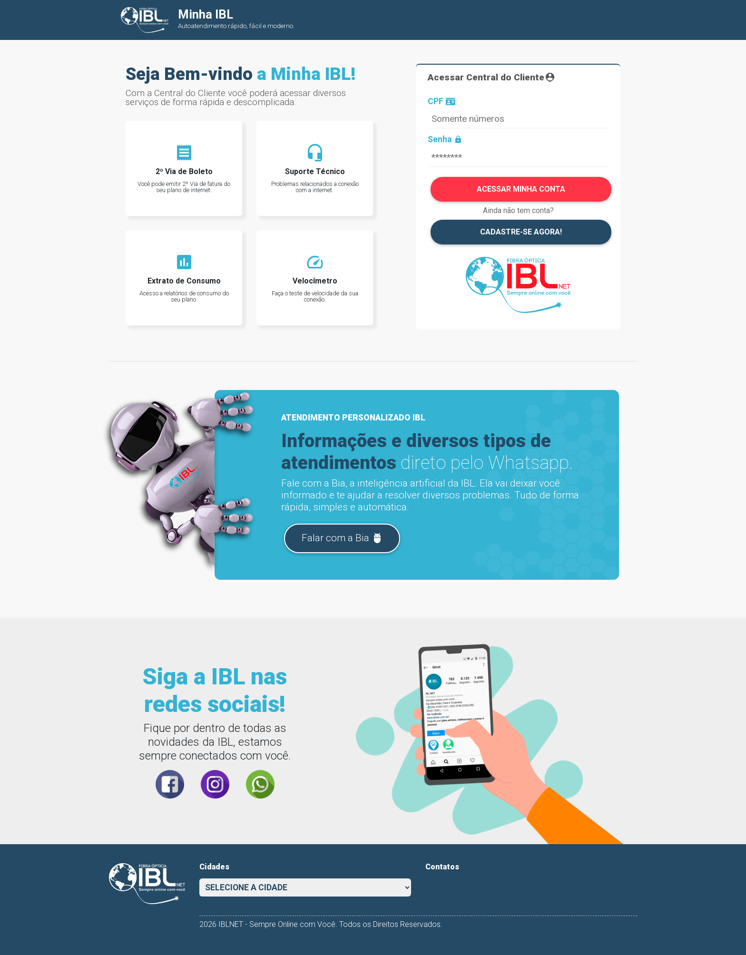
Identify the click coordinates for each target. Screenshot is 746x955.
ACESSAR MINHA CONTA (521, 189)
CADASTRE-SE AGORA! (521, 231)
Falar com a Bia (342, 538)
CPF (441, 101)
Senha (445, 140)
